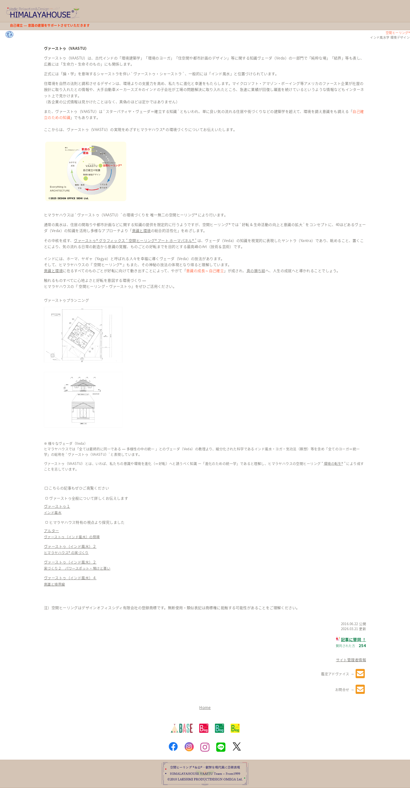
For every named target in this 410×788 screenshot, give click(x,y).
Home (205, 707)
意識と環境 (141, 230)
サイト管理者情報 (351, 659)
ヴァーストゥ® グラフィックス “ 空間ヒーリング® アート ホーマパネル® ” (135, 240)
